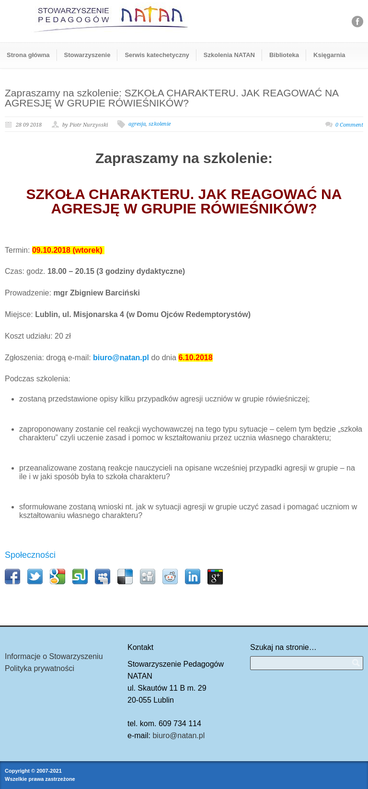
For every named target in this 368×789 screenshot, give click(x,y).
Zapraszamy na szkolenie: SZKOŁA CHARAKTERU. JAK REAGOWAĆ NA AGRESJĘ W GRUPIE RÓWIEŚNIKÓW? (171, 97)
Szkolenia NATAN (229, 55)
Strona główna (28, 55)
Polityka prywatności (39, 668)
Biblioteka (284, 55)
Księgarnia (329, 55)
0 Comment (349, 125)
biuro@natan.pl (178, 735)
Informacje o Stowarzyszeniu (54, 656)
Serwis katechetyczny (157, 55)
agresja (137, 124)
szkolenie (160, 124)
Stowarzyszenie (87, 55)
